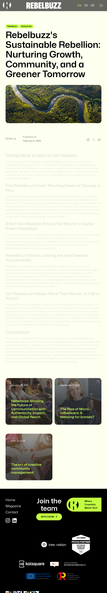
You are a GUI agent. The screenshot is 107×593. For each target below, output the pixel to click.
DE (93, 5)
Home (10, 500)
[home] (43, 5)
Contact (12, 512)
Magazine (13, 506)
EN (79, 5)
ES (86, 5)
